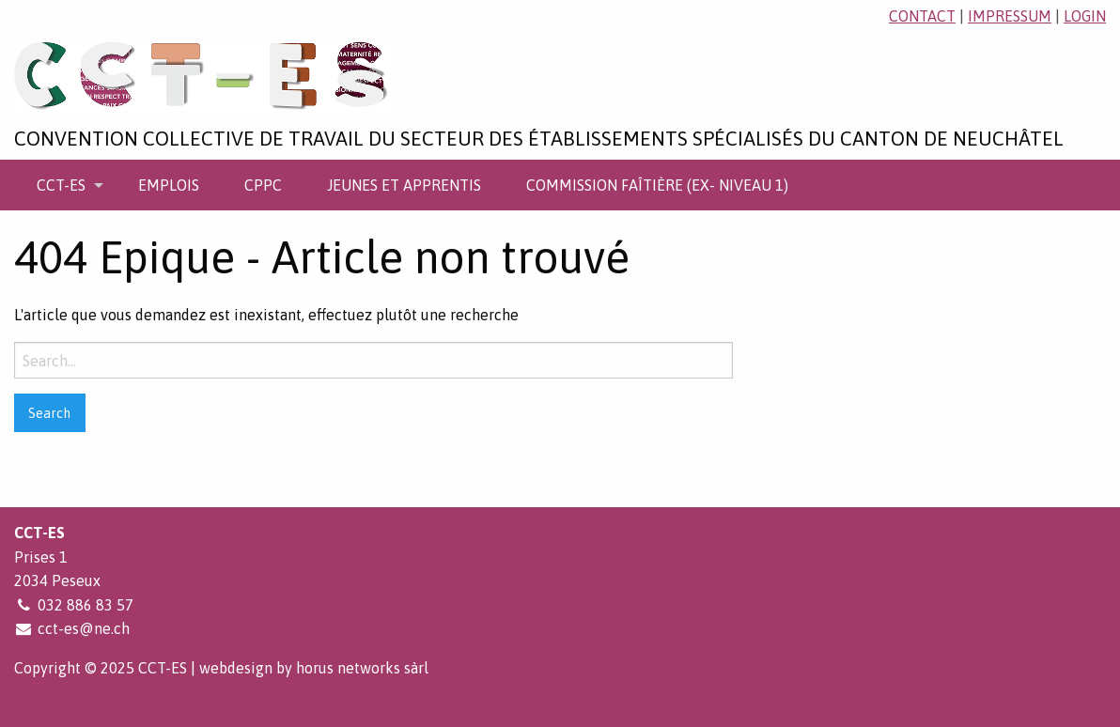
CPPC (263, 185)
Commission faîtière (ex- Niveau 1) (657, 185)
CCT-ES (61, 185)
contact (922, 16)
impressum (1009, 16)
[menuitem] (65, 185)
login (1085, 16)
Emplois (168, 185)
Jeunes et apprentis (404, 185)
